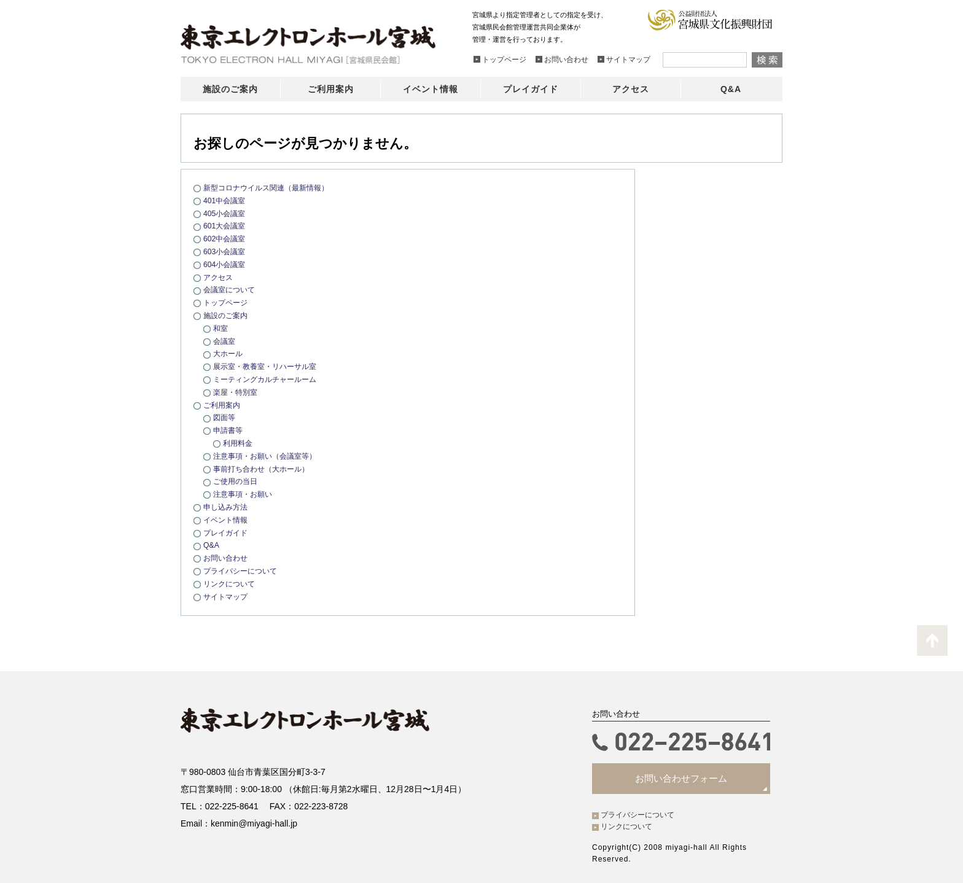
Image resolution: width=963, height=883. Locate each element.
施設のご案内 (227, 315)
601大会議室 (226, 225)
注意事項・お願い (245, 494)
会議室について (231, 289)
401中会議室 (226, 200)
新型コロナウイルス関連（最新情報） (271, 187)
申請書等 (229, 430)
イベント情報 (227, 519)
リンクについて (231, 583)
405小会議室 (226, 213)
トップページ (227, 302)
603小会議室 (226, 251)
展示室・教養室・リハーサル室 (269, 366)
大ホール (229, 353)
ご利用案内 (223, 405)
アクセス (219, 277)
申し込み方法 (227, 507)
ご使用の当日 (237, 481)
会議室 (225, 341)
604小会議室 (226, 264)
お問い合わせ (227, 557)
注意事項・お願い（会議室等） (269, 456)
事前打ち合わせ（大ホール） (265, 468)
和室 (221, 328)
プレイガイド (227, 532)
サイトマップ (227, 596)
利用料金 (239, 443)
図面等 (225, 417)
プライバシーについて (243, 570)
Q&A (211, 545)
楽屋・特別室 (237, 392)
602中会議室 (226, 238)
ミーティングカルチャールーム (269, 379)
